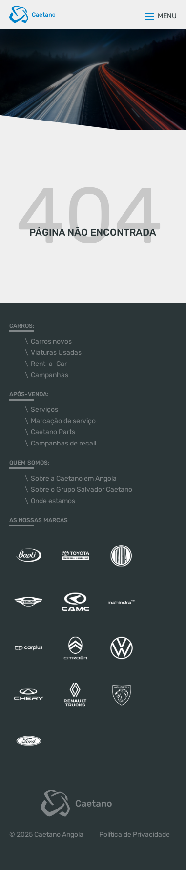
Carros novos (51, 341)
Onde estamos (53, 501)
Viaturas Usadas (56, 352)
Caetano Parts (53, 432)
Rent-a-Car (49, 364)
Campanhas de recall (63, 443)
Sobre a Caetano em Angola (74, 478)
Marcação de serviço (63, 421)
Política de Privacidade (134, 834)
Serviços (44, 409)
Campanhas (49, 375)
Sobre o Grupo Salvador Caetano (81, 490)
